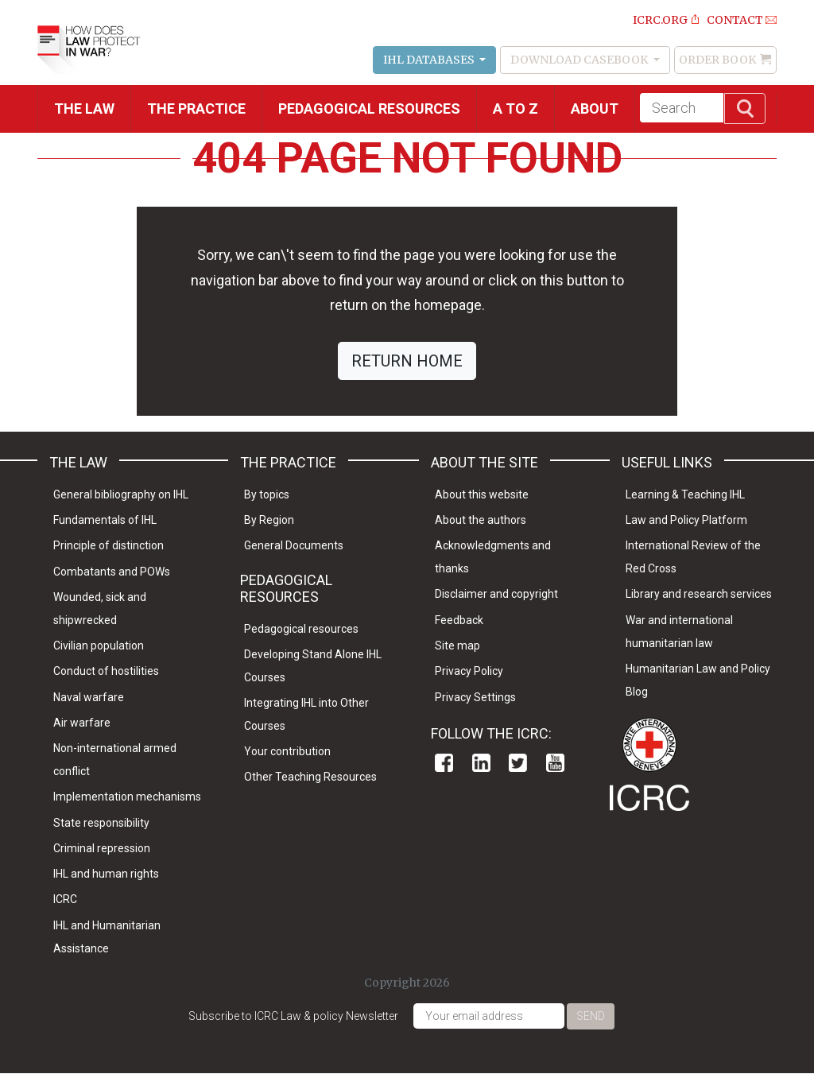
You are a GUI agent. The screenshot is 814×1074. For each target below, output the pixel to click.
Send (590, 1016)
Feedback (459, 620)
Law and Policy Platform (686, 520)
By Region (269, 520)
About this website (482, 494)
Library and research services (699, 593)
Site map (457, 645)
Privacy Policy (469, 671)
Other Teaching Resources (310, 776)
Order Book (717, 59)
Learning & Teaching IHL (685, 494)
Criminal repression (101, 848)
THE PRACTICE (196, 108)
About (594, 108)
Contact (735, 20)
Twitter (518, 763)
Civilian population (98, 645)
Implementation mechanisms (127, 796)
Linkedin (481, 763)
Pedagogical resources (369, 108)
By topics (266, 494)
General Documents (293, 545)
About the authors (480, 520)
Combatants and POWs (111, 571)
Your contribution (287, 751)
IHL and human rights (106, 873)
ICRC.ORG (660, 20)
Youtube (555, 763)
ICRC (65, 899)
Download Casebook (580, 59)
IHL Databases (430, 59)
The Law (84, 108)
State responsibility (101, 822)
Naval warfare (88, 697)
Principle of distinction (108, 545)
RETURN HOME (407, 360)
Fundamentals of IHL (105, 520)
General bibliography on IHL (120, 494)
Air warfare (81, 722)
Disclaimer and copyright (496, 593)
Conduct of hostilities (106, 671)
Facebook (444, 763)
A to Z (515, 108)
